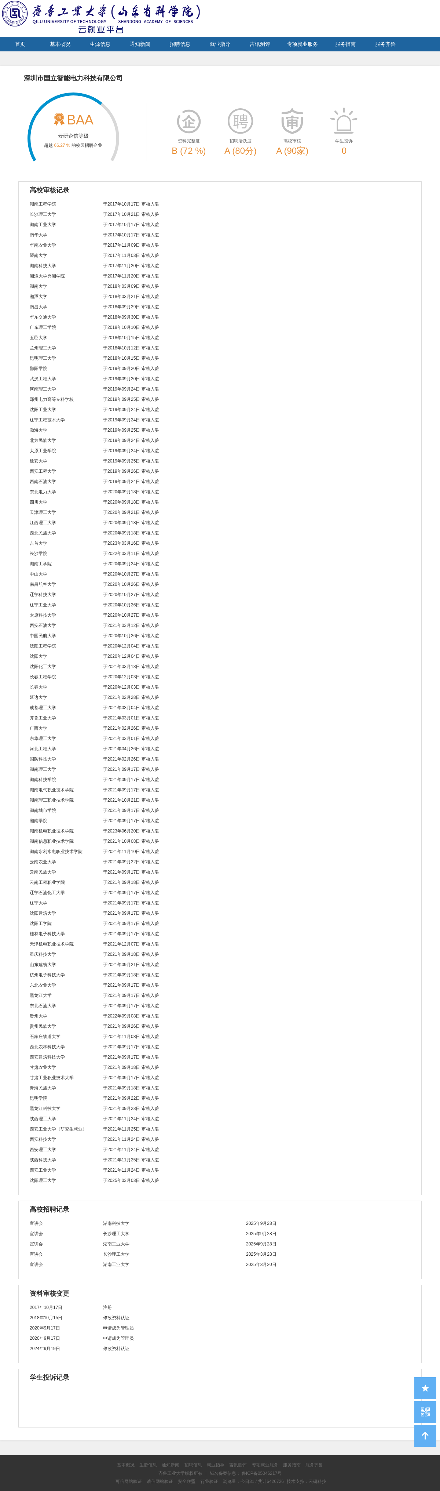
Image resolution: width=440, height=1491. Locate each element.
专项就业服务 (302, 44)
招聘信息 (180, 44)
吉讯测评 (260, 44)
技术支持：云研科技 (306, 1481)
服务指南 (345, 44)
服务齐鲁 (385, 44)
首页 (20, 44)
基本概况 (60, 44)
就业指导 (220, 44)
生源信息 (100, 44)
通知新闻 (140, 44)
